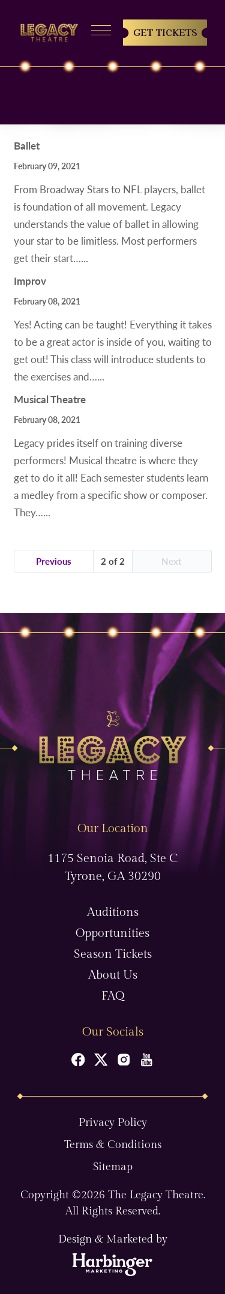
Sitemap (113, 1167)
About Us (112, 975)
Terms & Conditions (112, 1144)
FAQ (112, 996)
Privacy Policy (113, 1122)
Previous (53, 561)
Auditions (113, 912)
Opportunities (112, 933)
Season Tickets (113, 954)
